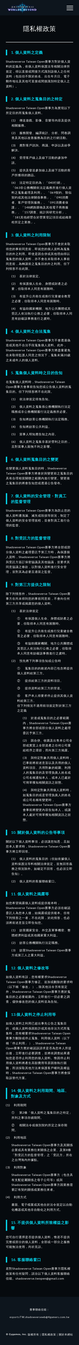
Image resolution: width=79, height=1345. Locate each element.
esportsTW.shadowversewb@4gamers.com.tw (39, 1317)
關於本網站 (66, 1334)
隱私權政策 (49, 1334)
